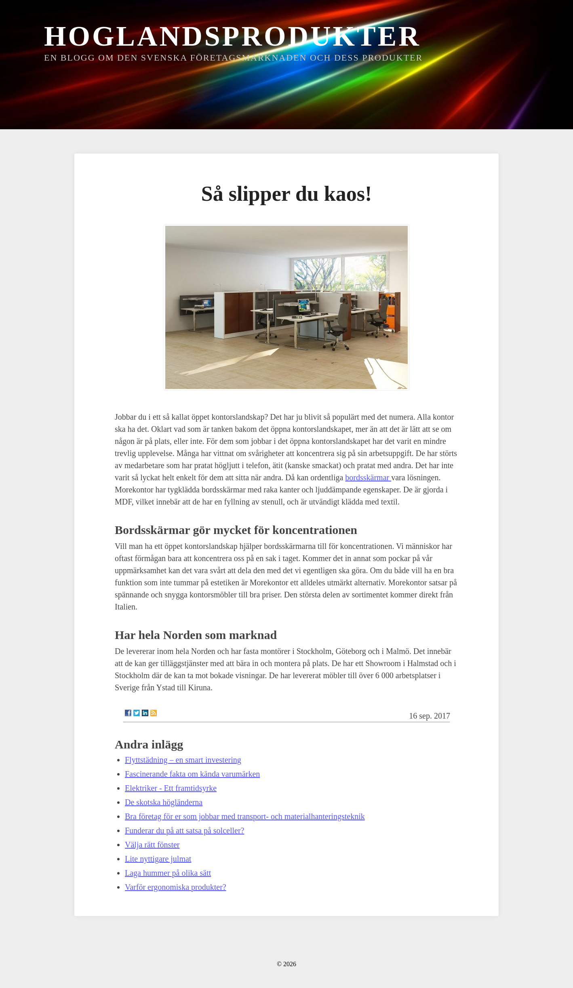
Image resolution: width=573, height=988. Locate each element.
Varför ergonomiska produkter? (175, 887)
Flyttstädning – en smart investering (183, 759)
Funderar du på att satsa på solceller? (184, 830)
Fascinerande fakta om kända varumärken (192, 773)
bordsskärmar (368, 477)
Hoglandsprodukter (232, 36)
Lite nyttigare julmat (158, 858)
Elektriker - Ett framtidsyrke (171, 788)
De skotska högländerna (163, 802)
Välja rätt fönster (152, 844)
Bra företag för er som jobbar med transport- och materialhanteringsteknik (245, 816)
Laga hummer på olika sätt (168, 872)
